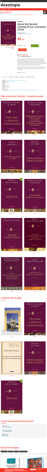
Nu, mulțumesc (39, 469)
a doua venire (20, 90)
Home (1, 19)
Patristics (13, 80)
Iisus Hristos (16, 90)
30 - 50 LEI (16, 451)
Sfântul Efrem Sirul (21, 32)
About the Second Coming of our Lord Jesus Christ (11, 19)
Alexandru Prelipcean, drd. (27, 33)
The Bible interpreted (22, 80)
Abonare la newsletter (8, 11)
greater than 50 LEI (23, 451)
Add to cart (34, 45)
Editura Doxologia (32, 90)
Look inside (9, 48)
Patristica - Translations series (10, 81)
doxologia (36, 90)
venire (10, 90)
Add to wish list (22, 49)
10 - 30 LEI (10, 451)
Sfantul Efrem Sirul (26, 90)
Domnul (12, 90)
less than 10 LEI (4, 451)
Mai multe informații (10, 471)
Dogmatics (17, 80)
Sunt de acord (33, 469)
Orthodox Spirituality (9, 80)
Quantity (24, 45)
